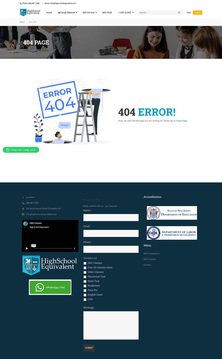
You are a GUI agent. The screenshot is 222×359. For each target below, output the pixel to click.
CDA (90, 299)
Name (87, 210)
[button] (21, 150)
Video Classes (95, 272)
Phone (87, 242)
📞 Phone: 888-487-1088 (29, 3)
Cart (189, 12)
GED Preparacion (152, 253)
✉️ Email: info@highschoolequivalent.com (59, 3)
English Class (95, 294)
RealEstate (94, 285)
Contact (147, 265)
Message (88, 307)
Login (197, 12)
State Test (93, 281)
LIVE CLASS (124, 12)
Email (86, 226)
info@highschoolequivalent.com (39, 214)
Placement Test (96, 276)
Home (49, 12)
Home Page (181, 120)
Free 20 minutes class (100, 267)
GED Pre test (89, 12)
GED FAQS (107, 12)
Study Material (66, 12)
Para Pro (92, 290)
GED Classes (95, 263)
